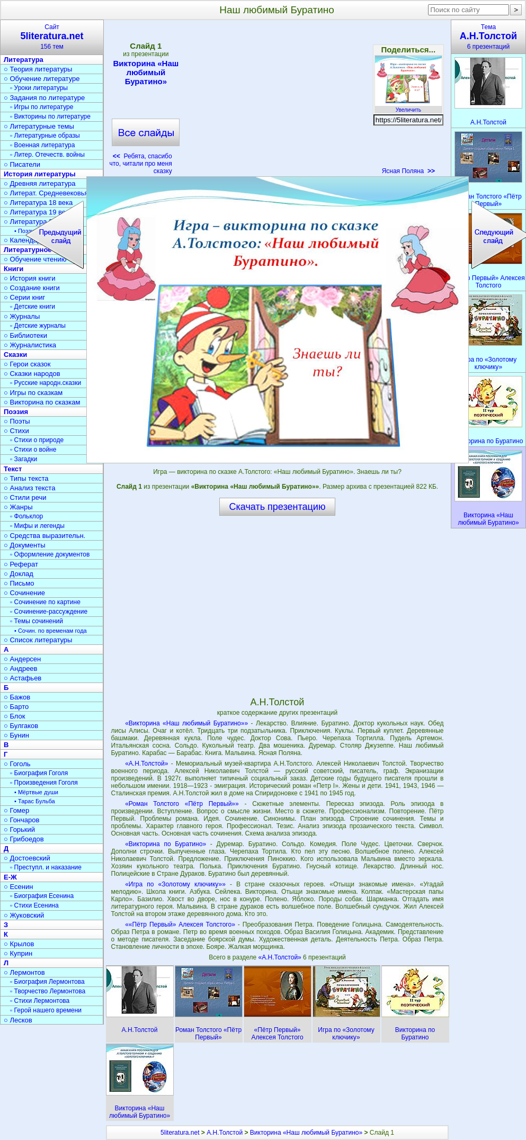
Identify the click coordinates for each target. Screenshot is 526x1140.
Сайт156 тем (52, 36)
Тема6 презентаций (488, 36)
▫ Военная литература (42, 145)
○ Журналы (22, 316)
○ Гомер (16, 810)
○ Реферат (21, 564)
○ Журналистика (30, 345)
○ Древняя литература (39, 183)
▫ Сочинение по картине (45, 602)
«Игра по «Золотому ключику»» (175, 884)
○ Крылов (19, 944)
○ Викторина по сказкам (42, 402)
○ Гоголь (17, 764)
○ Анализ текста (29, 488)
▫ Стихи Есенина (34, 905)
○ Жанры (18, 507)
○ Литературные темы (39, 126)
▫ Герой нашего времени (46, 1010)
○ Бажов (17, 697)
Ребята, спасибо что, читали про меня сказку (140, 163)
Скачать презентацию (277, 506)
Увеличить (408, 107)
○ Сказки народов (32, 374)
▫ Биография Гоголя (39, 773)
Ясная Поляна (408, 171)
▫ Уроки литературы (39, 88)
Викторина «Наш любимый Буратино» (146, 72)
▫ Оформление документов (50, 554)
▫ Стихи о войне (33, 449)
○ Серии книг (24, 297)
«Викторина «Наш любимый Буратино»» (186, 723)
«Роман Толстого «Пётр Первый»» (182, 803)
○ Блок (14, 716)
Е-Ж (10, 877)
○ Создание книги (32, 288)
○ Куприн (18, 953)
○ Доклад (18, 574)
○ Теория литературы (38, 69)
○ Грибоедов (24, 839)
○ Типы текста (26, 478)
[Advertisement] (277, 100)
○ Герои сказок (27, 364)
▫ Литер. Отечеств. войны (47, 154)
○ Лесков (18, 1020)
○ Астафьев (22, 678)
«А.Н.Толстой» (146, 763)
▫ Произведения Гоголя (44, 782)
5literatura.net (180, 1132)
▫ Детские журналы (38, 325)
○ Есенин (18, 887)
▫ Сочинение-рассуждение (48, 611)
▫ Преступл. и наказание (46, 867)
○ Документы (24, 545)
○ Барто (16, 707)
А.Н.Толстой (225, 1132)
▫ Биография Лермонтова (47, 981)
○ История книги (30, 278)
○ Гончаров (21, 820)
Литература (23, 60)
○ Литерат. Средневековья (46, 193)
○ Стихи (16, 431)
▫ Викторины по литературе (50, 116)
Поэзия (16, 412)
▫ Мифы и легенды (37, 525)
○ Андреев (21, 668)
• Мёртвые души (36, 792)
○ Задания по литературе (44, 98)
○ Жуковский (24, 915)
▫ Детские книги (32, 306)
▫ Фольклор (26, 516)
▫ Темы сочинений (36, 621)
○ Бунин (16, 735)
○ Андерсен (22, 659)
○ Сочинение (24, 593)
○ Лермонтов (24, 972)
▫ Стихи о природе (37, 440)
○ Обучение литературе (42, 79)
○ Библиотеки (25, 335)
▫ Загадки (23, 459)
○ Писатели (22, 164)
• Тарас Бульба (34, 801)
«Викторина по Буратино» (165, 844)
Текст (13, 469)
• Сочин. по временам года (50, 630)
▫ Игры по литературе (41, 107)
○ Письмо (19, 583)
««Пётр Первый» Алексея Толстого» (180, 924)
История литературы (40, 174)
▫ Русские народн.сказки (45, 383)
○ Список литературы (38, 640)
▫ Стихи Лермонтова (39, 1000)
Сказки (15, 354)
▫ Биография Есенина (42, 896)
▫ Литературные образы (45, 135)
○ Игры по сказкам (33, 393)
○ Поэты (17, 421)
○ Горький (19, 829)
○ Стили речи (25, 497)
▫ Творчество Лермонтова (47, 991)
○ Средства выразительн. (44, 536)
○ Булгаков (21, 726)
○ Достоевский (27, 858)
